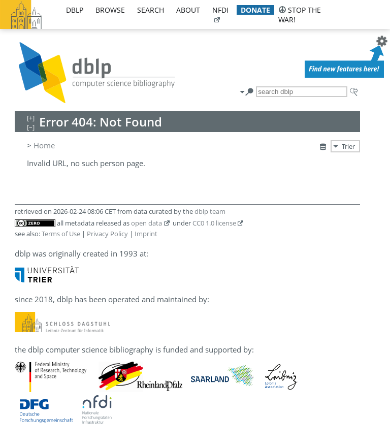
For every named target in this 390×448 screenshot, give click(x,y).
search (150, 10)
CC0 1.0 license (214, 223)
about (188, 10)
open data (146, 223)
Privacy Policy (107, 233)
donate (255, 10)
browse (110, 10)
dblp (74, 10)
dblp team (209, 211)
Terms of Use (61, 233)
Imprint (146, 233)
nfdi (220, 10)
